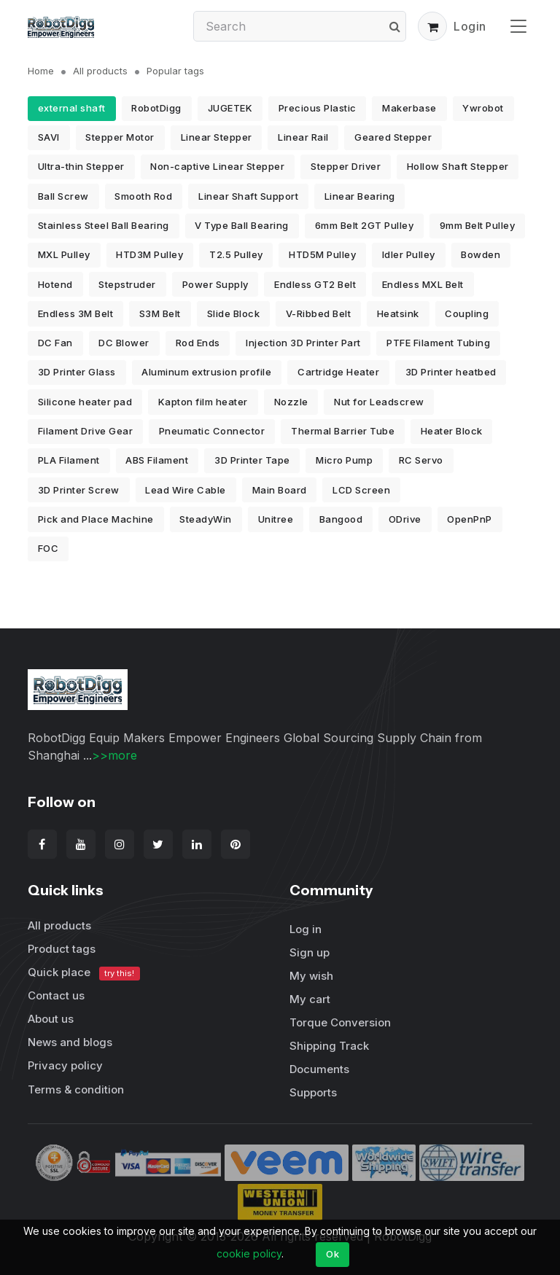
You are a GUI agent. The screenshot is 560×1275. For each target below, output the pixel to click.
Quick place (84, 972)
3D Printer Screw (79, 490)
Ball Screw (63, 196)
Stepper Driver (346, 166)
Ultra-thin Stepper (81, 166)
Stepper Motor (120, 137)
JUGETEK (230, 108)
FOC (48, 548)
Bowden (480, 254)
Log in (305, 929)
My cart (309, 999)
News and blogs (70, 1042)
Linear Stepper (216, 137)
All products (100, 71)
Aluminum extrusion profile (206, 372)
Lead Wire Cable (185, 490)
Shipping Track (329, 1046)
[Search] (299, 26)
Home (41, 71)
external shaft (72, 108)
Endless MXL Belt (423, 284)
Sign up (309, 952)
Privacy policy (65, 1065)
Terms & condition (76, 1089)
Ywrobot (483, 108)
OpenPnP (469, 519)
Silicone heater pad (85, 402)
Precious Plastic (318, 108)
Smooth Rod (143, 196)
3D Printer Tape (252, 460)
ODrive (405, 519)
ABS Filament (156, 460)
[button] (432, 26)
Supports (313, 1092)
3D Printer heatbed (451, 372)
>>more (114, 755)
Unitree (276, 519)
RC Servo (421, 460)
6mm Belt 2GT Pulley (364, 225)
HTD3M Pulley (149, 254)
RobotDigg (156, 108)
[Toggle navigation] (518, 26)
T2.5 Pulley (236, 254)
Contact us (56, 995)
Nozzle (291, 402)
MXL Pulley (64, 254)
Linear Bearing (359, 196)
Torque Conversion (340, 1022)
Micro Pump (344, 460)
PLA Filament (69, 460)
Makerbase (409, 108)
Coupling (467, 313)
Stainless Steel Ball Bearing (103, 225)
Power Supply (215, 284)
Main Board (279, 490)
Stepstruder (127, 284)
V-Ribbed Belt (318, 313)
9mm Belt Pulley (478, 225)
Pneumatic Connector (212, 431)
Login (470, 26)
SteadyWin (205, 519)
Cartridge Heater (338, 372)
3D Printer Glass (77, 372)
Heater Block (452, 431)
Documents (319, 1069)
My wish (311, 976)
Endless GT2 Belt (315, 284)
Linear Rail (303, 137)
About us (51, 1019)
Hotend (55, 284)
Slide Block (233, 313)
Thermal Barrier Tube (342, 431)
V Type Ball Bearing (242, 225)
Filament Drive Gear (85, 431)
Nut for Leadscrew (379, 402)
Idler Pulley (408, 254)
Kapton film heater (203, 402)
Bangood (341, 519)
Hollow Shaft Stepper (458, 166)
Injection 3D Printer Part (303, 342)
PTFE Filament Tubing (438, 342)
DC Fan (55, 342)
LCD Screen (361, 490)
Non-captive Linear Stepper (217, 166)
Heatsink (398, 313)
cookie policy (249, 1253)
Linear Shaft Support (248, 196)
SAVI (49, 137)
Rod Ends (198, 342)
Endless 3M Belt (76, 313)
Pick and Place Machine (96, 519)
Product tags (62, 949)
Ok (332, 1254)
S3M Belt (160, 313)
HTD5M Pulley (322, 254)
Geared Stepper (393, 137)
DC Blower (123, 342)
